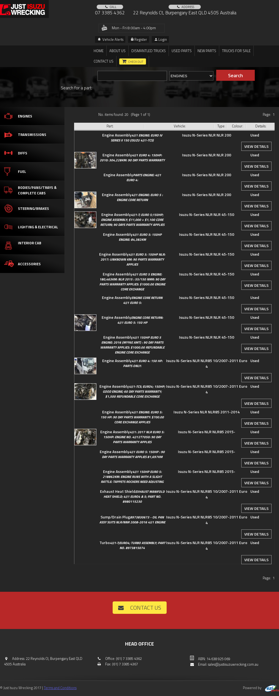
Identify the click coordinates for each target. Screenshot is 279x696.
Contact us (103, 61)
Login (161, 39)
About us (117, 50)
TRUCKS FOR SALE (236, 50)
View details (256, 146)
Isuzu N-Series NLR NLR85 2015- (206, 432)
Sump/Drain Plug (132, 519)
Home (99, 50)
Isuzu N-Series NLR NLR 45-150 (206, 214)
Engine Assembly (132, 137)
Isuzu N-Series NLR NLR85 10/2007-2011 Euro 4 (206, 363)
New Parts (206, 50)
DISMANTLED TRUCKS (148, 50)
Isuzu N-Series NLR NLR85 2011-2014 (207, 412)
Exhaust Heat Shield (132, 496)
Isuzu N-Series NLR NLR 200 (206, 135)
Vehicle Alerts (110, 39)
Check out (135, 62)
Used (254, 135)
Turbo (132, 545)
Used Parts (182, 50)
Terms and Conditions (60, 687)
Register (139, 39)
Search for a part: (76, 87)
